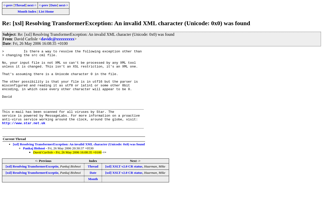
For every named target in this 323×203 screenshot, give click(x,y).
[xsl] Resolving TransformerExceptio (32, 183)
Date (53, 5)
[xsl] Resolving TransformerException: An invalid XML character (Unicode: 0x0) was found (79, 161)
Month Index (27, 11)
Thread (20, 5)
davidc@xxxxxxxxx (57, 39)
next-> (31, 5)
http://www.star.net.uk (23, 138)
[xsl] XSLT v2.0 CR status (123, 183)
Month (93, 195)
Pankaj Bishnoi (34, 165)
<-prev (8, 5)
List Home (46, 11)
